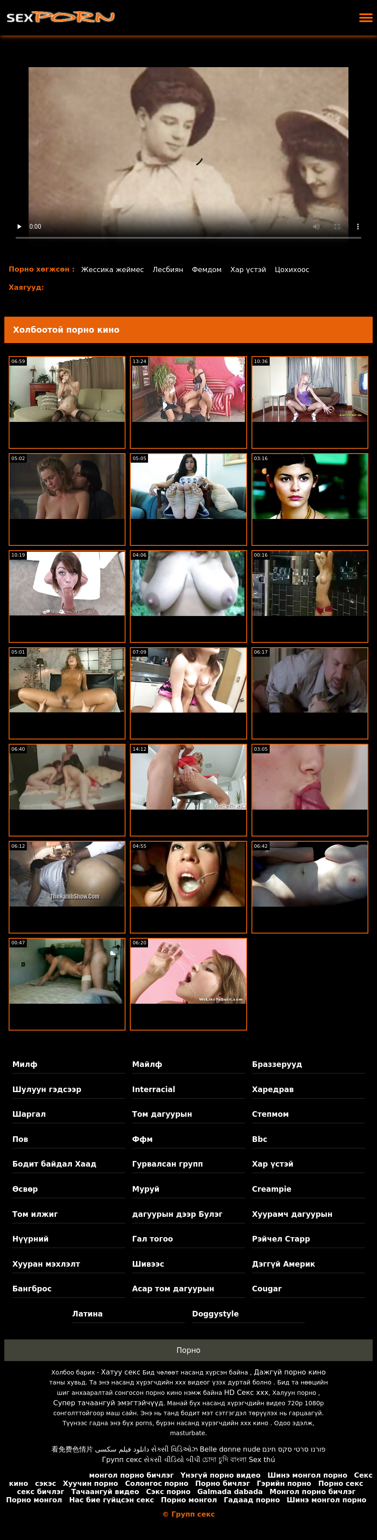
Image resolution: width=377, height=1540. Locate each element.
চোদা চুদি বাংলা (224, 1460)
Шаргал (28, 1114)
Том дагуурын (162, 1114)
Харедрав (272, 1089)
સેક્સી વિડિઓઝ (174, 1449)
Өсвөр (25, 1189)
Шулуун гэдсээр (46, 1089)
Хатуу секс (120, 1372)
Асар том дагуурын (173, 1288)
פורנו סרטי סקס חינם (293, 1449)
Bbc (259, 1139)
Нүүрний (30, 1239)
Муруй (145, 1189)
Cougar (266, 1288)
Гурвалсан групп (167, 1164)
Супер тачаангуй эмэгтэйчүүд (108, 1403)
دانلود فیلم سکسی (122, 1449)
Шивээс (148, 1264)
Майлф (147, 1064)
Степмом (270, 1114)
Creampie (271, 1189)
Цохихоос (292, 270)
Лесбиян (168, 270)
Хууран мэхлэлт (46, 1264)
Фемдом (207, 270)
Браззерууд (277, 1064)
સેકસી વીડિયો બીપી (172, 1460)
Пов (20, 1139)
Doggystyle (215, 1314)
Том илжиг (35, 1214)
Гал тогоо (152, 1239)
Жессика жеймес (112, 270)
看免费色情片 (72, 1449)
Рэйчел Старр (281, 1239)
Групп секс (122, 1460)
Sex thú (262, 1460)
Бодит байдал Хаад (54, 1164)
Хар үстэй (248, 270)
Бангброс (32, 1288)
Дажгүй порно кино (289, 1372)
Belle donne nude (230, 1449)
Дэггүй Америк (283, 1264)
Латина (87, 1314)
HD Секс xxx (246, 1392)
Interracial (153, 1089)
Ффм (142, 1139)
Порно (189, 1350)
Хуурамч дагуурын (292, 1214)
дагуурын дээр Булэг (177, 1214)
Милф (24, 1064)
